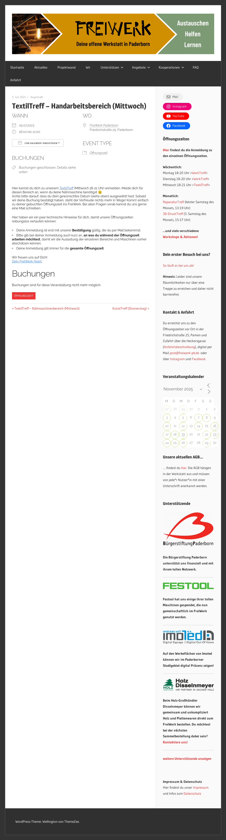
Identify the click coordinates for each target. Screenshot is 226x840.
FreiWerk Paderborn (104, 125)
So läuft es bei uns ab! (178, 265)
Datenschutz (192, 793)
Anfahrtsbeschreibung (179, 347)
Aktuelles (40, 67)
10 (167, 426)
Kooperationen (171, 67)
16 (214, 426)
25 (175, 443)
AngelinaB (36, 97)
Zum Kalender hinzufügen (37, 143)
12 (183, 426)
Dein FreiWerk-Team (27, 261)
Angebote (141, 67)
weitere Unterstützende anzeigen (187, 758)
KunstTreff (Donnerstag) (129, 308)
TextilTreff (66, 188)
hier (184, 468)
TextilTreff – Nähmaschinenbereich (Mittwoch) (47, 308)
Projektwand (67, 67)
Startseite (17, 67)
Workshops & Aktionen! (180, 237)
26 (183, 443)
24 (167, 443)
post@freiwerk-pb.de (184, 353)
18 (175, 434)
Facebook (199, 359)
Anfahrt (15, 80)
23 (214, 434)
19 (183, 434)
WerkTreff (199, 173)
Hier (166, 150)
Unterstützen (112, 67)
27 (167, 409)
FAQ (196, 67)
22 (206, 434)
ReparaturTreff (173, 202)
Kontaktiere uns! (175, 742)
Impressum (201, 787)
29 (183, 409)
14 (198, 426)
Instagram (177, 359)
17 (166, 434)
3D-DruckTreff (173, 214)
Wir (88, 67)
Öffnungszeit (98, 153)
